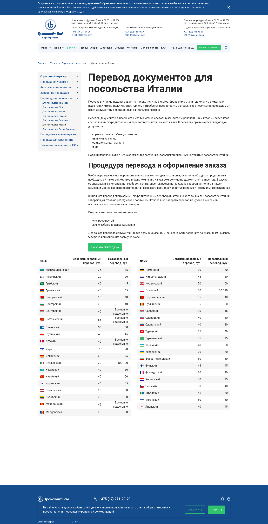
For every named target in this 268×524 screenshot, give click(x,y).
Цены (84, 47)
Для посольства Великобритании (58, 129)
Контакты (132, 47)
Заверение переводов (54, 92)
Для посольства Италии (54, 125)
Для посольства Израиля (54, 116)
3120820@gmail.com (81, 35)
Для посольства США (52, 107)
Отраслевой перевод (53, 76)
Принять (216, 509)
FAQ (163, 47)
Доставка (106, 47)
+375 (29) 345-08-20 (80, 32)
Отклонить (195, 509)
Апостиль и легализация (55, 87)
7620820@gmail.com (135, 35)
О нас (44, 47)
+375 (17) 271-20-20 (114, 499)
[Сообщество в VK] (228, 499)
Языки (57, 47)
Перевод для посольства (74, 63)
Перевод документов (54, 81)
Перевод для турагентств (56, 139)
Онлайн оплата (149, 47)
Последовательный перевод (58, 134)
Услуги (71, 47)
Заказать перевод (209, 48)
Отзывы (119, 47)
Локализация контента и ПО (58, 145)
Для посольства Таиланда (55, 103)
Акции (94, 47)
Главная (42, 63)
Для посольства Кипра (53, 111)
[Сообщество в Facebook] (222, 499)
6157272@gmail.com (194, 35)
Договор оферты (46, 522)
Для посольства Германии (55, 120)
